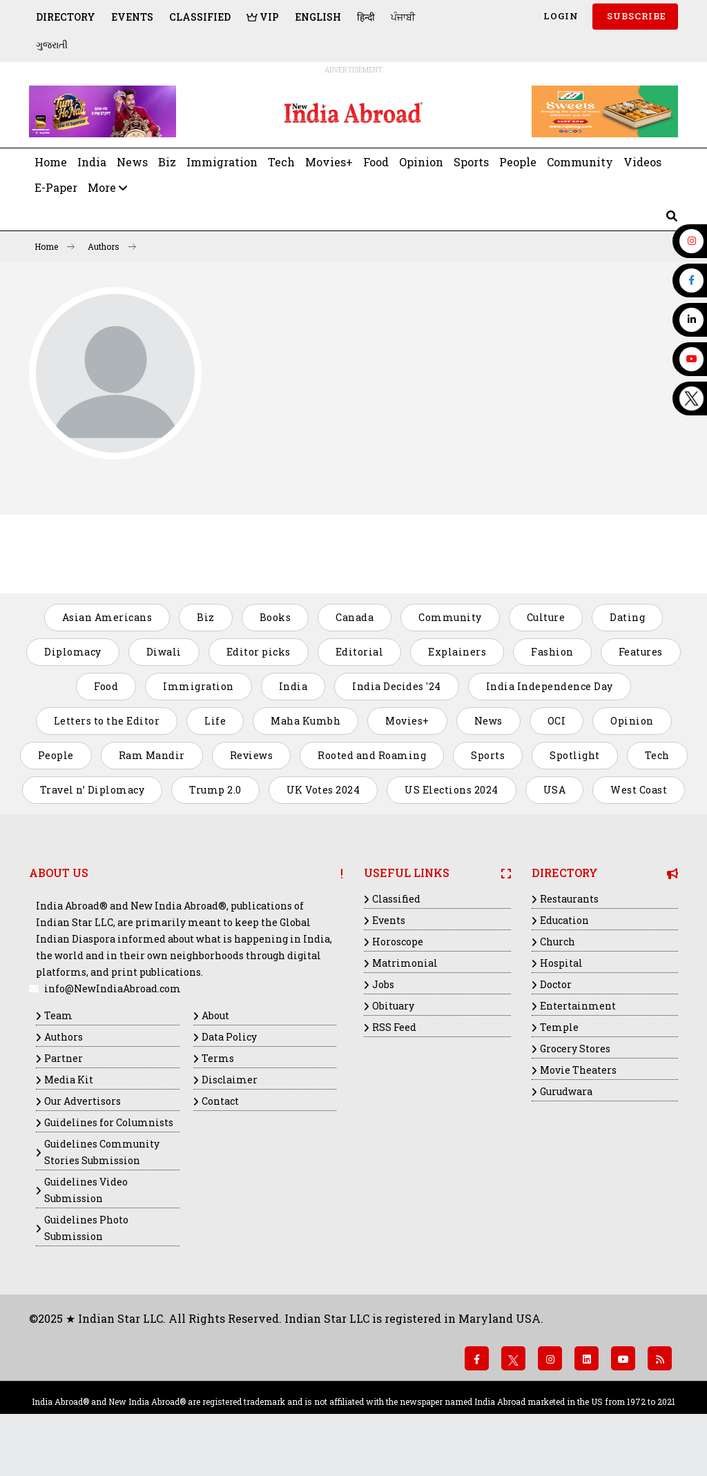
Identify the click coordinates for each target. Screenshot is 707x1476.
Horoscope (397, 941)
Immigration (222, 162)
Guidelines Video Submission (86, 1190)
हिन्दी (366, 16)
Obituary (393, 1005)
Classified (200, 16)
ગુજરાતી (52, 44)
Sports (471, 162)
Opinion (421, 162)
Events (132, 16)
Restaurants (569, 898)
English (318, 16)
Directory (65, 16)
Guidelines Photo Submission (86, 1228)
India (91, 162)
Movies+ (329, 162)
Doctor (556, 984)
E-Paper (56, 187)
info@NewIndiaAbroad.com (112, 988)
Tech (281, 162)
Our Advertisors (82, 1101)
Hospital (561, 963)
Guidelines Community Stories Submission (101, 1152)
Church (557, 941)
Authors (112, 246)
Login (560, 16)
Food (376, 162)
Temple (559, 1027)
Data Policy (229, 1036)
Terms (218, 1058)
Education (564, 920)
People (517, 162)
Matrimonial (405, 963)
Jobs (383, 984)
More (107, 187)
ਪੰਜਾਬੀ (403, 16)
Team (58, 1015)
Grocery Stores (575, 1048)
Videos (642, 162)
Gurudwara (566, 1091)
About (215, 1015)
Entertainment (578, 1005)
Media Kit (68, 1079)
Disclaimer (230, 1079)
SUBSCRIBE (635, 16)
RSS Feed (394, 1027)
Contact (220, 1101)
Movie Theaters (578, 1069)
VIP (262, 16)
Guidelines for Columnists (108, 1122)
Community (580, 162)
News (132, 162)
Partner (63, 1058)
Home (51, 162)
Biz (167, 162)
